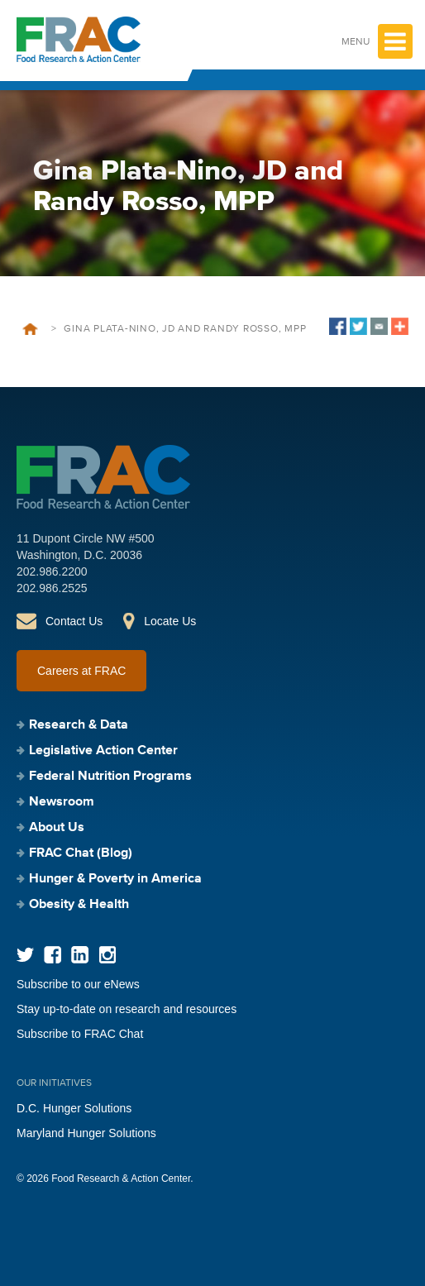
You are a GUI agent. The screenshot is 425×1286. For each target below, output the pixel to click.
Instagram (107, 954)
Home (30, 329)
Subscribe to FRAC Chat (80, 1033)
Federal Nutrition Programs (110, 776)
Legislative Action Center (103, 751)
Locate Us (170, 621)
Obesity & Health (79, 904)
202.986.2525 (52, 588)
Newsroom (61, 802)
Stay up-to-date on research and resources (126, 1009)
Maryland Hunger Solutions (86, 1133)
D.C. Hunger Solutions (74, 1108)
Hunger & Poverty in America (115, 879)
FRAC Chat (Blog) (80, 853)
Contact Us (74, 621)
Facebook (52, 954)
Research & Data (78, 725)
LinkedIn (79, 954)
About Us (56, 827)
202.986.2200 (52, 571)
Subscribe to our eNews (78, 984)
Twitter (25, 954)
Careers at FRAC (81, 670)
